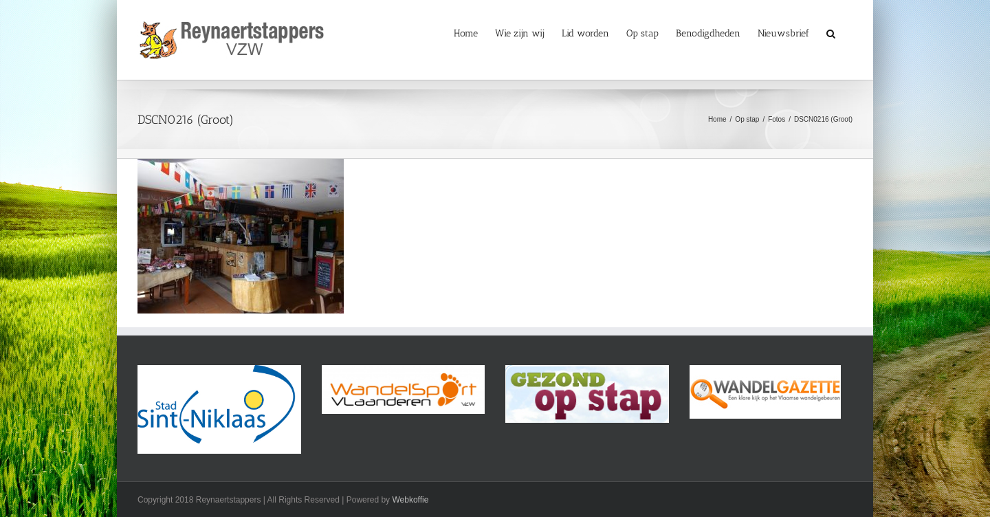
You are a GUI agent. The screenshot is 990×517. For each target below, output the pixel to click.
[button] (830, 32)
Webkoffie (410, 500)
